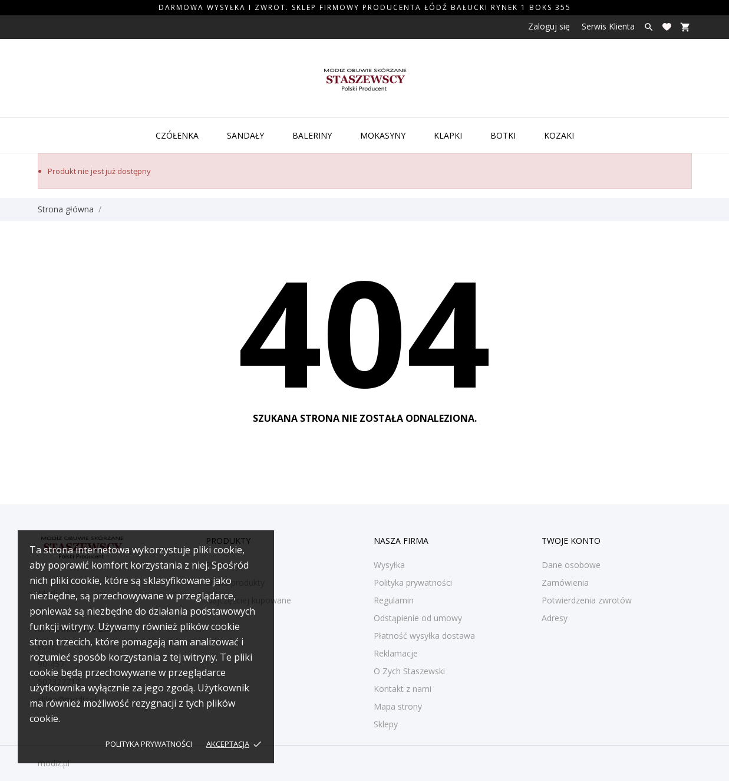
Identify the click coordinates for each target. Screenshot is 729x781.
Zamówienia (565, 582)
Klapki (448, 135)
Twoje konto (571, 540)
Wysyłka (389, 564)
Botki (503, 135)
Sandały (245, 135)
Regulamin (394, 600)
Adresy (555, 618)
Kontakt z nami (402, 688)
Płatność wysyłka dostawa (424, 635)
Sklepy (386, 724)
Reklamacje (396, 653)
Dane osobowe (571, 564)
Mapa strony (398, 706)
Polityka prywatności (148, 744)
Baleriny (312, 135)
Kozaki (559, 135)
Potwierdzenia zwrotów (587, 600)
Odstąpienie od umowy (418, 618)
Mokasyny (382, 135)
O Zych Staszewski (409, 671)
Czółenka (177, 135)
